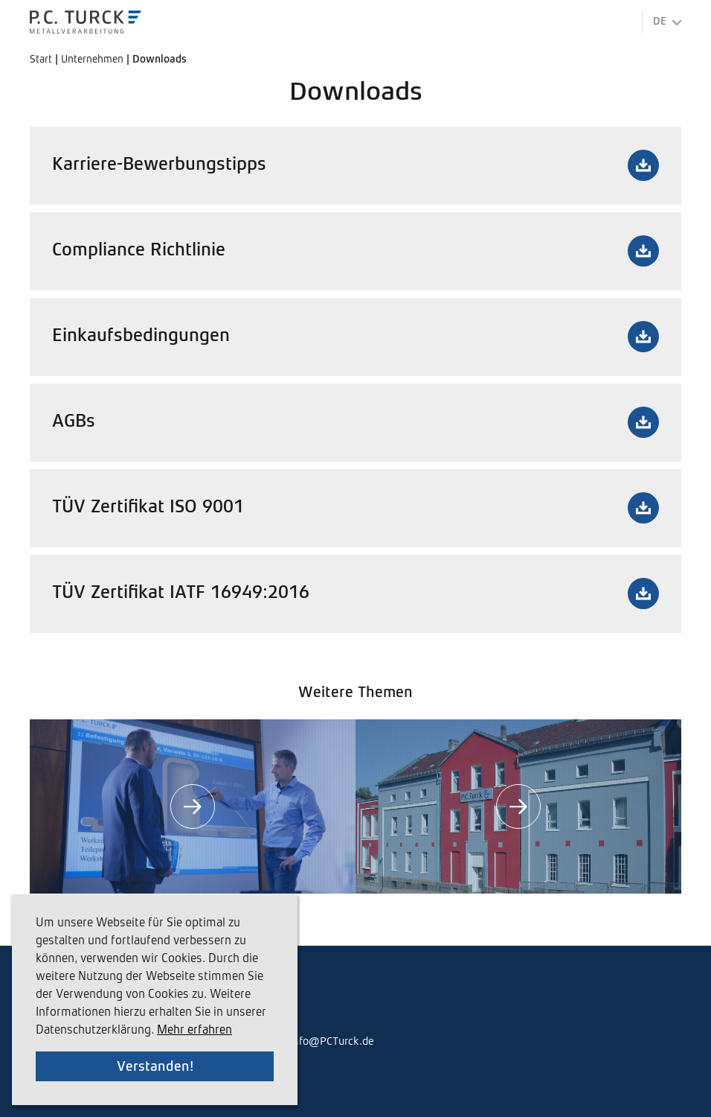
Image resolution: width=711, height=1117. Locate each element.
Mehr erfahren (194, 1031)
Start (42, 59)
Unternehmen (93, 59)
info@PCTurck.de (331, 1041)
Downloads (159, 59)
